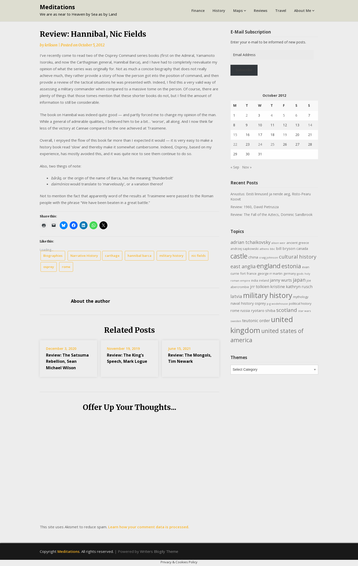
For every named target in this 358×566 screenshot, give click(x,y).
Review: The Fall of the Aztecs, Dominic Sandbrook (271, 214)
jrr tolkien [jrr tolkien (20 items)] (259, 286)
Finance (198, 10)
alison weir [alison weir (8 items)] (278, 243)
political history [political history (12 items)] (300, 303)
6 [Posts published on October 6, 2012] (296, 115)
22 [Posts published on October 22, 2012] (235, 144)
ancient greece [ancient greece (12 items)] (297, 242)
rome (66, 267)
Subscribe (243, 70)
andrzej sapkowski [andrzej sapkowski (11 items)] (244, 248)
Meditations (57, 7)
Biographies (52, 255)
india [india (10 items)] (254, 280)
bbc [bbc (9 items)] (272, 249)
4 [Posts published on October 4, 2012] (271, 115)
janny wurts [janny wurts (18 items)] (281, 280)
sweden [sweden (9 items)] (235, 321)
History (219, 10)
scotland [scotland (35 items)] (286, 309)
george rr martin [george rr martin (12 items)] (270, 273)
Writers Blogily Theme (159, 551)
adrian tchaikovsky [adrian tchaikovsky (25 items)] (250, 242)
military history (171, 255)
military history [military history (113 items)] (267, 295)
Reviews (260, 10)
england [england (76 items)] (268, 265)
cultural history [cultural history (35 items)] (297, 256)
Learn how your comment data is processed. (148, 526)
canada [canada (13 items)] (302, 248)
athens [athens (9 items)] (264, 249)
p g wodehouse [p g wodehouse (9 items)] (277, 303)
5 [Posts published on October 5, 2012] (284, 115)
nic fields (198, 255)
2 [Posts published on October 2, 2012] (247, 115)
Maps (238, 10)
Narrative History (84, 255)
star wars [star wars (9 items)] (304, 311)
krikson (51, 45)
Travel (280, 10)
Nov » (247, 167)
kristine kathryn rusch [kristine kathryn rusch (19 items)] (291, 286)
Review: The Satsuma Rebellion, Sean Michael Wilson (67, 361)
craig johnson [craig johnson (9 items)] (268, 257)
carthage (112, 255)
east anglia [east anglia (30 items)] (243, 266)
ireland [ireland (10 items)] (264, 280)
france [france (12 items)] (252, 273)
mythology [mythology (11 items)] (300, 297)
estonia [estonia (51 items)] (291, 266)
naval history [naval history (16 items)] (242, 303)
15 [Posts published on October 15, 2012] (235, 134)
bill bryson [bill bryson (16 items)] (285, 248)
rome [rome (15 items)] (234, 310)
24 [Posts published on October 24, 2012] (260, 144)
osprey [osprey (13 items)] (260, 303)
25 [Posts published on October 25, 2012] (272, 144)
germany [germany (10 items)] (289, 273)
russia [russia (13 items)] (245, 310)
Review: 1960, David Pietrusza (254, 206)
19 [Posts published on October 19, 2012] (285, 134)
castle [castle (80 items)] (238, 256)
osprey (48, 267)
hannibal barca (139, 255)
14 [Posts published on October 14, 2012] (310, 125)
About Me (302, 10)
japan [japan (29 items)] (299, 279)
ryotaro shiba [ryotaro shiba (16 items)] (263, 310)
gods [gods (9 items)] (300, 273)
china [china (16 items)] (253, 257)
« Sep (234, 167)
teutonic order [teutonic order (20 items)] (256, 320)
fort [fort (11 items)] (243, 273)
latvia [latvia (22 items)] (236, 296)
